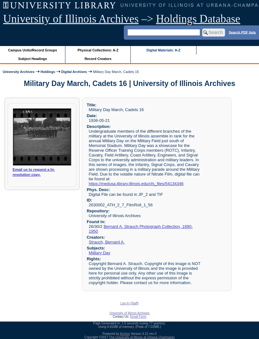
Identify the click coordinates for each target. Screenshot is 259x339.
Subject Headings (32, 59)
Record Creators (97, 59)
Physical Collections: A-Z (97, 50)
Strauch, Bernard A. (107, 242)
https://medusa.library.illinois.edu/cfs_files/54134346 (136, 183)
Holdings (48, 72)
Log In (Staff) (129, 303)
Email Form (138, 316)
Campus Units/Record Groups (32, 50)
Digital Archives (74, 72)
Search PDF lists (242, 32)
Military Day (99, 252)
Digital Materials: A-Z (163, 50)
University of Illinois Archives (71, 19)
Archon (125, 334)
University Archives (18, 72)
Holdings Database (198, 19)
